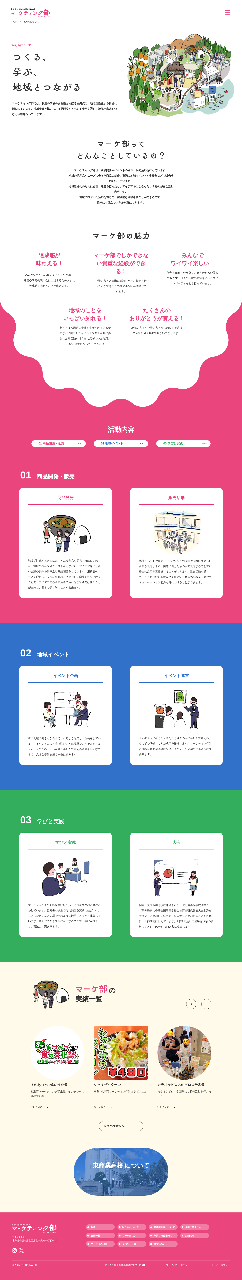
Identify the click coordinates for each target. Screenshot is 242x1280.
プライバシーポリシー (178, 1265)
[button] (191, 1004)
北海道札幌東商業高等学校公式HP (125, 1265)
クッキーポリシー (220, 1265)
